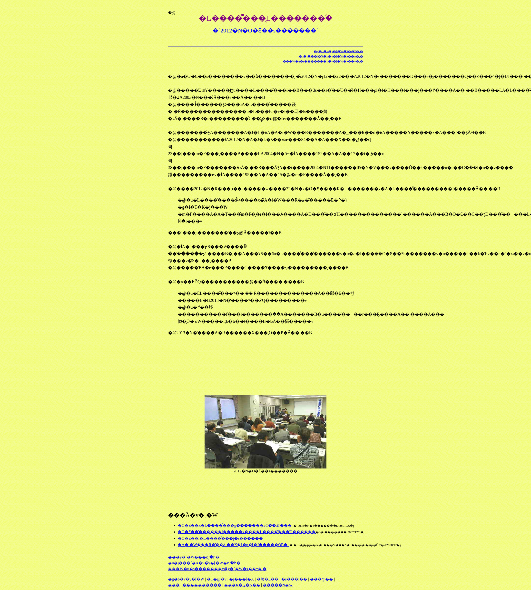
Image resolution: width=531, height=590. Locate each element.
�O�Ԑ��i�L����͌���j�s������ (220, 538)
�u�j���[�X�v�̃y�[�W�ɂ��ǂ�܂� (331, 56)
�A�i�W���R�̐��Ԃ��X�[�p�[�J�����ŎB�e (233, 545)
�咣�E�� (268, 579)
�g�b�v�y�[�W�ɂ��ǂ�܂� (338, 51)
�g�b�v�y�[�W (186, 579)
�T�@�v (216, 579)
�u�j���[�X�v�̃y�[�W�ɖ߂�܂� (204, 563)
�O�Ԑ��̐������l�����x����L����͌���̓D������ (247, 532)
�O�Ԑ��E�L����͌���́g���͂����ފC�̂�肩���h (236, 525)
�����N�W (278, 585)
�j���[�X (241, 579)
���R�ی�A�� (242, 585)
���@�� (321, 579)
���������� (201, 585)
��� (174, 585)
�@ (172, 12)
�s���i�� (294, 579)
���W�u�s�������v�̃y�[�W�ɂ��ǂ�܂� (323, 61)
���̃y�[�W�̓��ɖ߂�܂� (193, 557)
